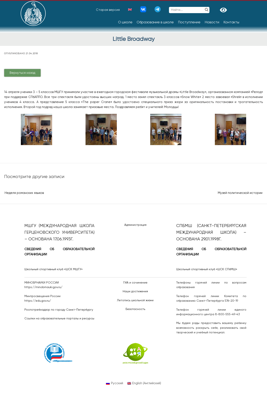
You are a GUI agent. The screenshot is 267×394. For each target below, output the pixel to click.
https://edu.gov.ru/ (37, 300)
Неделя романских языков (24, 192)
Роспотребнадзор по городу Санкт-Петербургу (58, 309)
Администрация (135, 224)
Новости (212, 22)
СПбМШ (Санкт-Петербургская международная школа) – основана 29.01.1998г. (211, 232)
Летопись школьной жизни (135, 300)
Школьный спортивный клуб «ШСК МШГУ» (53, 269)
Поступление (189, 22)
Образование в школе (155, 22)
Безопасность (135, 309)
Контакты (231, 22)
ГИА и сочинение (135, 282)
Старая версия (108, 9)
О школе (125, 22)
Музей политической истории (240, 192)
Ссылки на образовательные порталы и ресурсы (59, 318)
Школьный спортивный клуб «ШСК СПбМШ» (206, 269)
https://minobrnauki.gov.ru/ (43, 287)
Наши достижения (135, 291)
